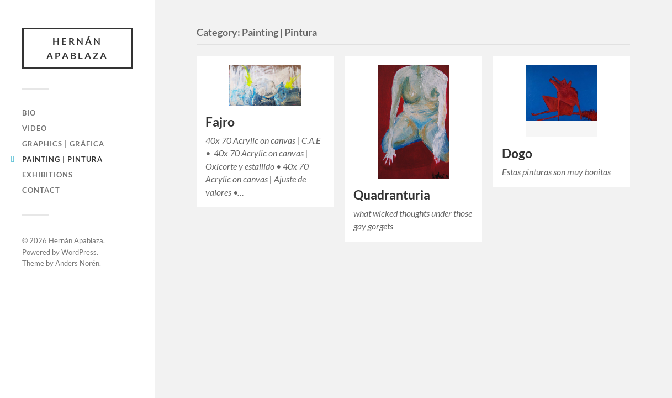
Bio (29, 112)
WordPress (79, 252)
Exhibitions (47, 174)
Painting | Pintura (62, 159)
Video (34, 128)
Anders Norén (77, 263)
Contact (41, 190)
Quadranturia (391, 194)
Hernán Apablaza (77, 48)
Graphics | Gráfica (63, 143)
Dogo (517, 153)
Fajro (220, 121)
